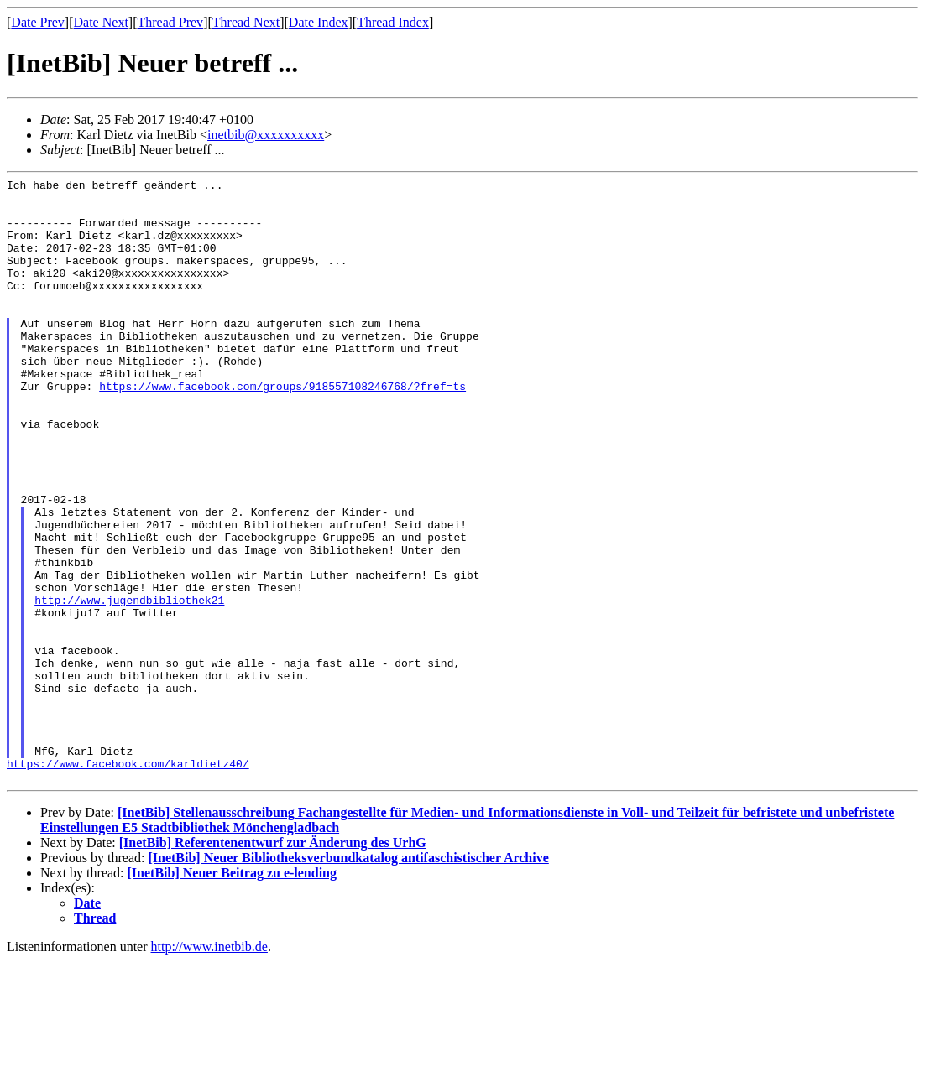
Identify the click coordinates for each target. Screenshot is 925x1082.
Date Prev (38, 22)
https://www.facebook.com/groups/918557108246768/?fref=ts (282, 428)
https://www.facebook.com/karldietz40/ (128, 881)
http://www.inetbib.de (209, 1067)
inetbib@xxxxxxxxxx (265, 134)
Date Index (318, 22)
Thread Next (246, 22)
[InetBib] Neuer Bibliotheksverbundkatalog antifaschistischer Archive (348, 978)
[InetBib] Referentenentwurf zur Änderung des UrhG (272, 963)
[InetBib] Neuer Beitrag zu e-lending (232, 993)
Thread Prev (170, 22)
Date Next (101, 22)
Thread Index (393, 22)
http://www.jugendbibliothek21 (129, 685)
